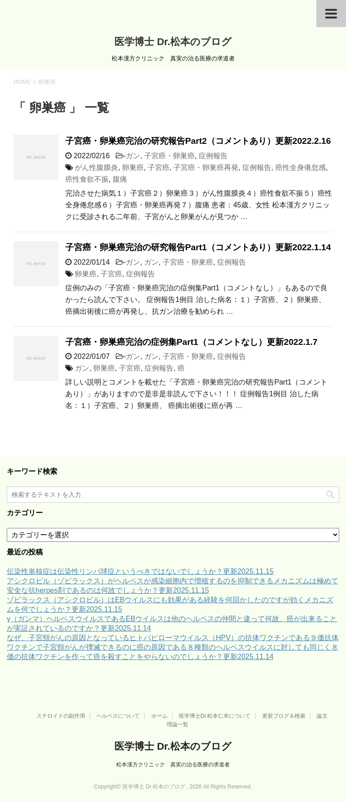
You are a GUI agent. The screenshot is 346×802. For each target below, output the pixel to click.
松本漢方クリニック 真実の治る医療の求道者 (173, 764)
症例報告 (213, 156)
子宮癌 (158, 167)
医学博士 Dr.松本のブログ (172, 41)
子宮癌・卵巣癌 (169, 156)
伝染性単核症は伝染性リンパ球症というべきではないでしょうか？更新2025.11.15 (140, 571)
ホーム (159, 716)
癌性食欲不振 (87, 179)
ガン (133, 156)
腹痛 (120, 179)
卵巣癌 (133, 167)
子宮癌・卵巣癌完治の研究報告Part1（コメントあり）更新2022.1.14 (198, 247)
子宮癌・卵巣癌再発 (205, 167)
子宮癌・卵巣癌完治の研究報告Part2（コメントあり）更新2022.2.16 (198, 141)
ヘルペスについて (118, 716)
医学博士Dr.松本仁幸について (214, 716)
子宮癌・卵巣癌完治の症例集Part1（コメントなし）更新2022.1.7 (191, 342)
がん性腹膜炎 (96, 167)
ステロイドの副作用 (60, 716)
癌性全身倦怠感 (300, 167)
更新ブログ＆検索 (283, 716)
